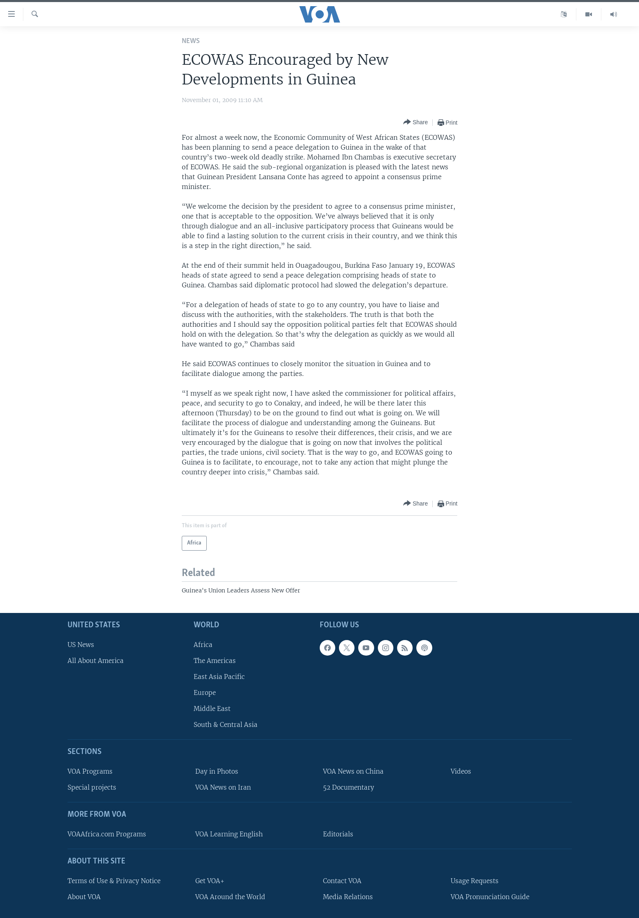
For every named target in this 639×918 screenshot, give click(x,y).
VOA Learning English (229, 834)
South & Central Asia (225, 725)
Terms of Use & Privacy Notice (114, 881)
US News (81, 644)
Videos (461, 771)
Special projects (92, 787)
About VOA (84, 897)
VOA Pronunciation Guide (490, 897)
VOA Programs (90, 771)
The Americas (215, 661)
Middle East (212, 709)
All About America (96, 661)
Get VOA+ (209, 881)
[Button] (415, 122)
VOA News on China (353, 771)
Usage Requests (475, 881)
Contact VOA (342, 881)
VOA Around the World (230, 897)
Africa (203, 644)
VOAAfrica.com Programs (107, 834)
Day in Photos (216, 771)
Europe (205, 693)
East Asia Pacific (219, 677)
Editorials (338, 834)
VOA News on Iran (223, 787)
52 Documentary (348, 787)
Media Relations (348, 897)
